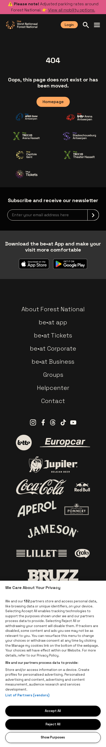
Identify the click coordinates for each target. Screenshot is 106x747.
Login (69, 24)
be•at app (53, 322)
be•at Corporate (53, 348)
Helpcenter (53, 388)
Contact (53, 401)
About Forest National (53, 309)
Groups (53, 375)
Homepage (53, 101)
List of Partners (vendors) (27, 695)
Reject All (53, 724)
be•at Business (53, 361)
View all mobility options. (71, 10)
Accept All (53, 711)
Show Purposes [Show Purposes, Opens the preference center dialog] (53, 737)
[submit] (93, 215)
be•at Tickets (53, 335)
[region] (53, 664)
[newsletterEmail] (53, 215)
